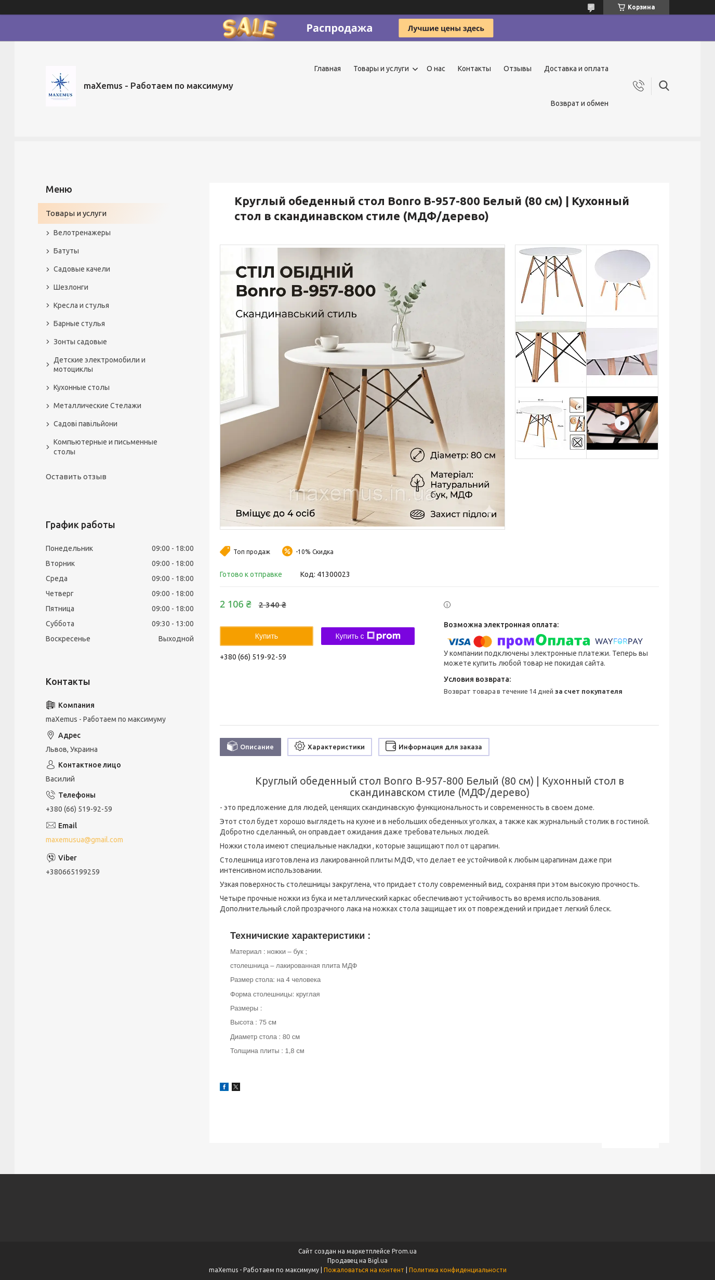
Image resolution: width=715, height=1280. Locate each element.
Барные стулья (79, 323)
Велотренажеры (82, 232)
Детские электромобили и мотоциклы (99, 365)
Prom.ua (404, 1251)
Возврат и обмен (579, 103)
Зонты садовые (80, 342)
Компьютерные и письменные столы (105, 447)
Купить (266, 636)
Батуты (66, 251)
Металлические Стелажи (97, 405)
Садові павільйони (85, 424)
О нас (436, 68)
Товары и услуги (381, 68)
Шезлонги (71, 287)
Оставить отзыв (76, 476)
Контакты (474, 68)
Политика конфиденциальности (458, 1269)
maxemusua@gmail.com (84, 840)
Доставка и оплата (576, 68)
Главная (327, 68)
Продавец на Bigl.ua (357, 1260)
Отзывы (518, 68)
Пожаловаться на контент (364, 1269)
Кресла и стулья (81, 305)
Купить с (367, 636)
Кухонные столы (82, 387)
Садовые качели (82, 269)
